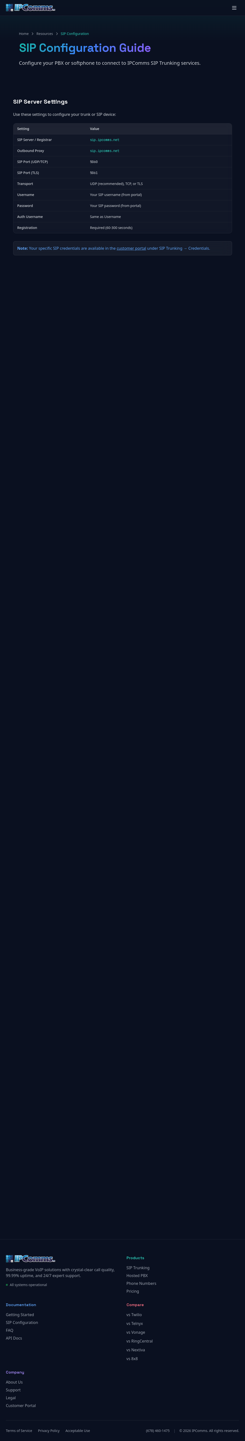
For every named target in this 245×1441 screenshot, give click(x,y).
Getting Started (20, 1314)
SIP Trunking (138, 1267)
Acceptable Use (77, 1430)
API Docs (14, 1338)
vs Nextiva (136, 1350)
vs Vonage (136, 1332)
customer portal (131, 248)
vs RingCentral (140, 1341)
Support (13, 1390)
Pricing (133, 1291)
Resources (44, 33)
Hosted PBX (137, 1275)
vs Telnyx (135, 1323)
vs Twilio (134, 1314)
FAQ (9, 1330)
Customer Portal (21, 1405)
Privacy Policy (49, 1430)
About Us (14, 1382)
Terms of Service (19, 1430)
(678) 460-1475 (158, 1430)
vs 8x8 (132, 1358)
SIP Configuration (22, 1322)
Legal (11, 1397)
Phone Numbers (141, 1283)
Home (24, 33)
